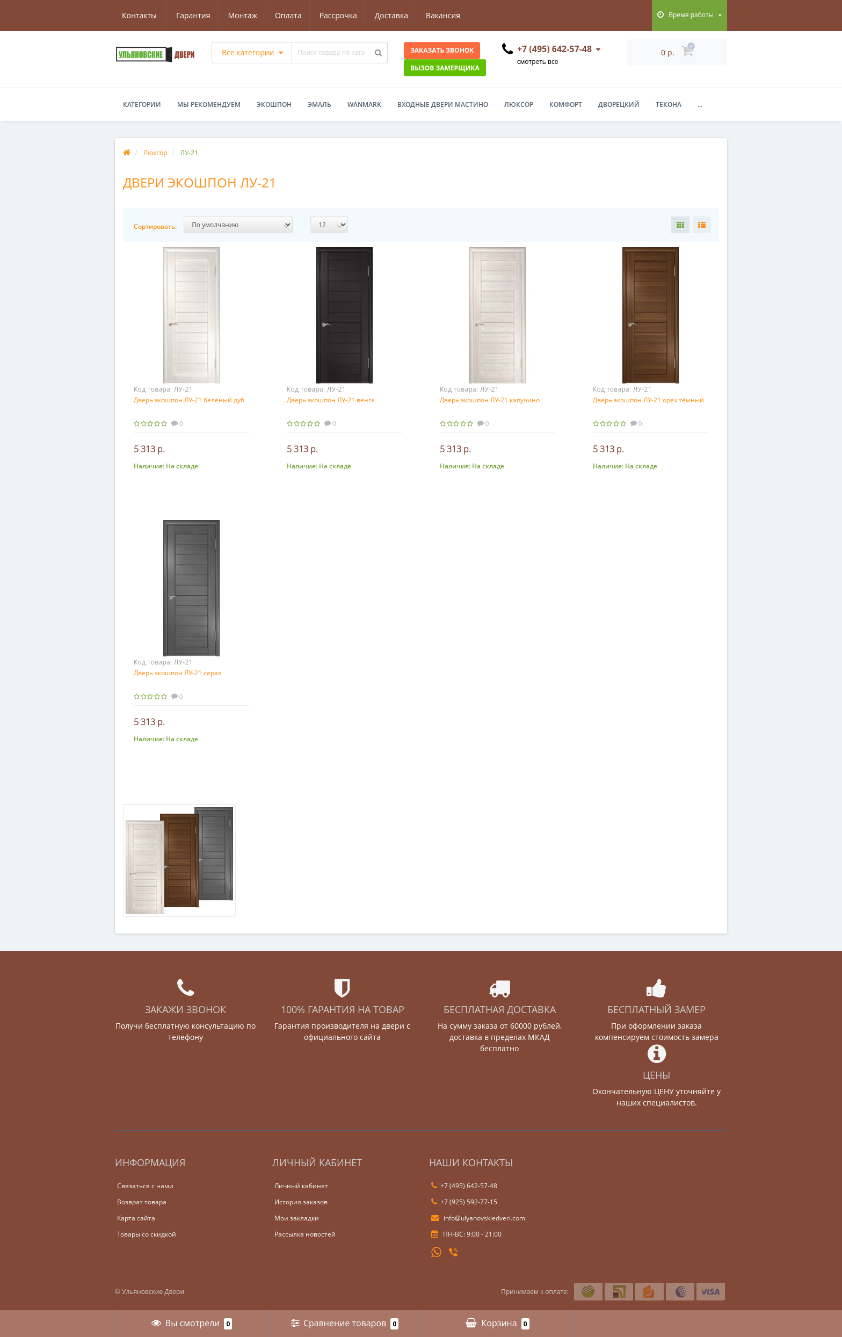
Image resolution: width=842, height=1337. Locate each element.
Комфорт (565, 104)
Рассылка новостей (305, 1234)
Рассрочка (289, 15)
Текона (668, 104)
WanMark (364, 104)
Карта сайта (136, 1218)
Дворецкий (619, 104)
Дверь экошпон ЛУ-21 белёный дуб (189, 399)
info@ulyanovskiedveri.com (478, 1218)
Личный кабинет (301, 1185)
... (700, 104)
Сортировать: (155, 226)
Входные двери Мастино (442, 104)
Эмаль (319, 104)
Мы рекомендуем (209, 104)
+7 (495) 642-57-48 (464, 1185)
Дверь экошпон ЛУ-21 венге (331, 399)
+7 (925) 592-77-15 (464, 1201)
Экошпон (274, 104)
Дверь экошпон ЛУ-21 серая (178, 672)
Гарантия (139, 15)
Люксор (518, 104)
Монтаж (190, 15)
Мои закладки (296, 1218)
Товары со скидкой (146, 1234)
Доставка (343, 15)
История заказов (301, 1201)
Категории (142, 104)
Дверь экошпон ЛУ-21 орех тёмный (648, 399)
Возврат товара (141, 1201)
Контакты (451, 15)
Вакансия (397, 15)
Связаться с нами (145, 1185)
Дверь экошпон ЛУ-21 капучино (490, 399)
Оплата (237, 15)
